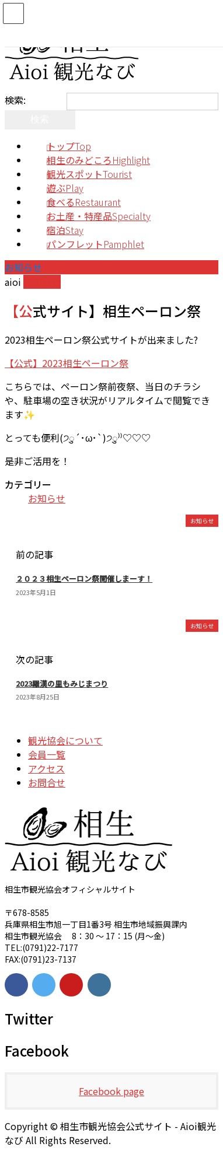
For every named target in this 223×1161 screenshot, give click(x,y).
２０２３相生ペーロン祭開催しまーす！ (84, 578)
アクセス (46, 768)
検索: (15, 100)
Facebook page (111, 1091)
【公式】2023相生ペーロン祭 (66, 363)
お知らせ (42, 282)
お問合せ (46, 782)
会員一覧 (46, 754)
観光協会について (65, 740)
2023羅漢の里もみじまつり (62, 683)
